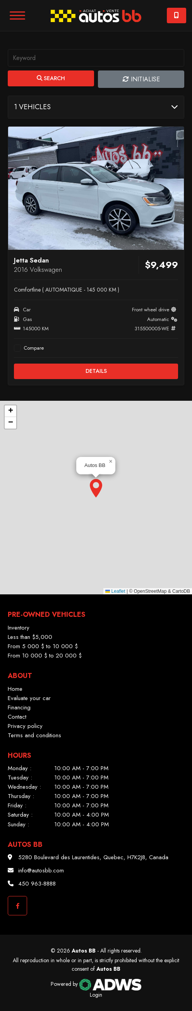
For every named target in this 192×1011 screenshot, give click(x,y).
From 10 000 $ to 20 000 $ (45, 655)
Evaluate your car (29, 698)
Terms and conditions (34, 735)
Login (96, 995)
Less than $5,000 (30, 637)
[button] (96, 488)
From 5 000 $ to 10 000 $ (43, 646)
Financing (19, 707)
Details (96, 371)
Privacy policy (25, 726)
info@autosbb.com (41, 870)
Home (15, 689)
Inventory (18, 627)
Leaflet (115, 591)
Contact (17, 716)
